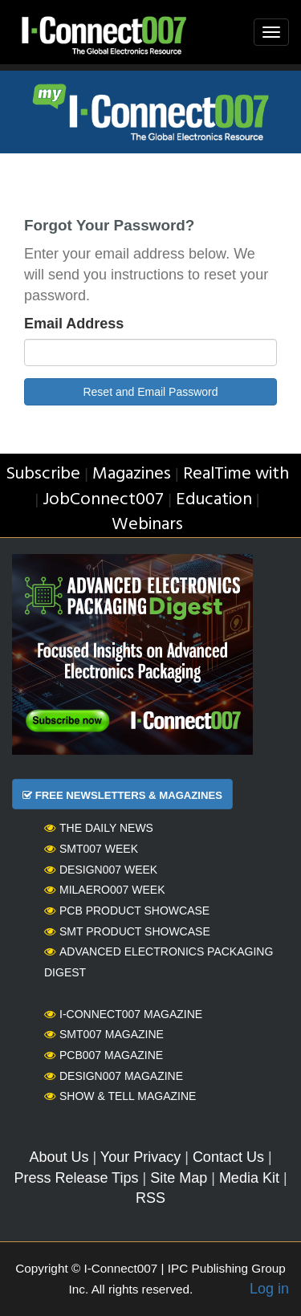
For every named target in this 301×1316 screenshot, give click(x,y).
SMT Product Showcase (127, 931)
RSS (150, 1198)
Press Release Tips (76, 1178)
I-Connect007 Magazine (123, 1014)
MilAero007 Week (104, 889)
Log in (269, 1289)
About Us (58, 1157)
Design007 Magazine (113, 1076)
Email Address (74, 324)
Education (214, 500)
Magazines (131, 474)
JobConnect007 (103, 500)
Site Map (178, 1178)
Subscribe (43, 474)
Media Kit (249, 1178)
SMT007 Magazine (104, 1034)
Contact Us (228, 1157)
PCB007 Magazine (103, 1055)
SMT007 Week (91, 848)
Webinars (147, 525)
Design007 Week (100, 869)
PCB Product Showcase (126, 910)
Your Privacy (140, 1157)
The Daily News (98, 827)
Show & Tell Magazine (120, 1096)
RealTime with (236, 474)
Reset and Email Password (150, 391)
